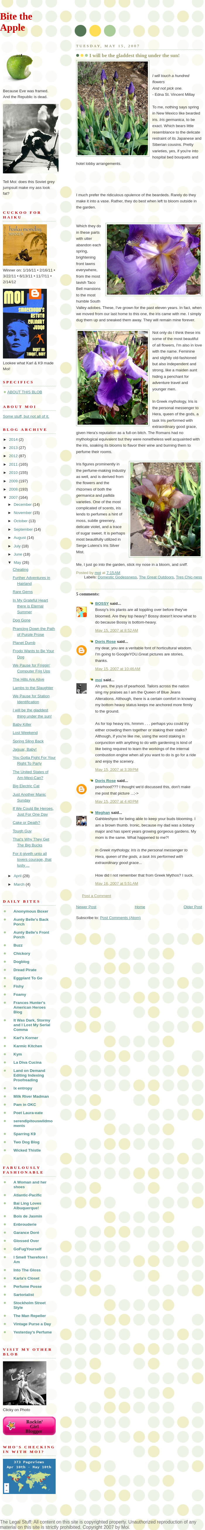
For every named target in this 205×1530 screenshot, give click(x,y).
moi (98, 680)
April (18, 876)
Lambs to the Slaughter (33, 688)
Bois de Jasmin (27, 1216)
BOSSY (102, 603)
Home (140, 907)
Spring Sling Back (28, 741)
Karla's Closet (26, 1278)
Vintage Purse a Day (32, 1324)
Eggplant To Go (27, 978)
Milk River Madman (31, 1096)
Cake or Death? (26, 822)
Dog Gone (21, 620)
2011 (14, 464)
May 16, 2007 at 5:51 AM (116, 883)
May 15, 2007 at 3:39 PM (116, 769)
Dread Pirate (25, 970)
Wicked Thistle (27, 1150)
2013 (14, 447)
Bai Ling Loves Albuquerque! (27, 1205)
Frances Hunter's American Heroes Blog (29, 1007)
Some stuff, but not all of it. (26, 416)
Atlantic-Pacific (27, 1195)
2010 (14, 472)
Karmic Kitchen (27, 1046)
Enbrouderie (25, 1224)
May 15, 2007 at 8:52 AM (116, 630)
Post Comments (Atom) (120, 918)
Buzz (18, 945)
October (21, 521)
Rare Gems (23, 592)
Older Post (193, 907)
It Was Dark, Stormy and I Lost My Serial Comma (31, 1025)
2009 (14, 481)
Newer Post (86, 907)
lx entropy (22, 1088)
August (20, 537)
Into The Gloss (27, 1270)
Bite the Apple (16, 22)
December (23, 504)
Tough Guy (22, 831)
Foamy (19, 994)
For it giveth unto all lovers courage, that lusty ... (32, 859)
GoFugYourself (27, 1249)
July (18, 546)
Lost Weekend (25, 732)
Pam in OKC (24, 1104)
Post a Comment (96, 896)
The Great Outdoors (156, 577)
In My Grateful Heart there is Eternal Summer (30, 606)
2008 (14, 489)
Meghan (102, 812)
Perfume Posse (27, 1286)
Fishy (18, 986)
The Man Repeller (29, 1316)
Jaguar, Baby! (25, 749)
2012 (14, 456)
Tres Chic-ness (189, 577)
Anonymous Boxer (30, 911)
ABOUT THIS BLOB (24, 392)
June (18, 554)
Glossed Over (26, 1241)
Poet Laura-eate (28, 1113)
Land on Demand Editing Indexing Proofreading (29, 1075)
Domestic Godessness (117, 577)
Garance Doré (26, 1232)
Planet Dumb (24, 643)
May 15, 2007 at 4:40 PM (116, 801)
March (20, 884)
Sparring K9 (24, 1134)
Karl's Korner (25, 1038)
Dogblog (21, 961)
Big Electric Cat (26, 786)
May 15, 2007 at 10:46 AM (117, 669)
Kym (17, 1054)
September (24, 529)
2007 (14, 497)
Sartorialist (23, 1294)
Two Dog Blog (26, 1142)
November (23, 512)
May (18, 562)
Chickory (21, 953)
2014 (14, 439)
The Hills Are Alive (28, 679)
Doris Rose (105, 641)
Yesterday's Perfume (32, 1332)
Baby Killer (22, 724)
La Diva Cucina (27, 1062)
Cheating (20, 569)
